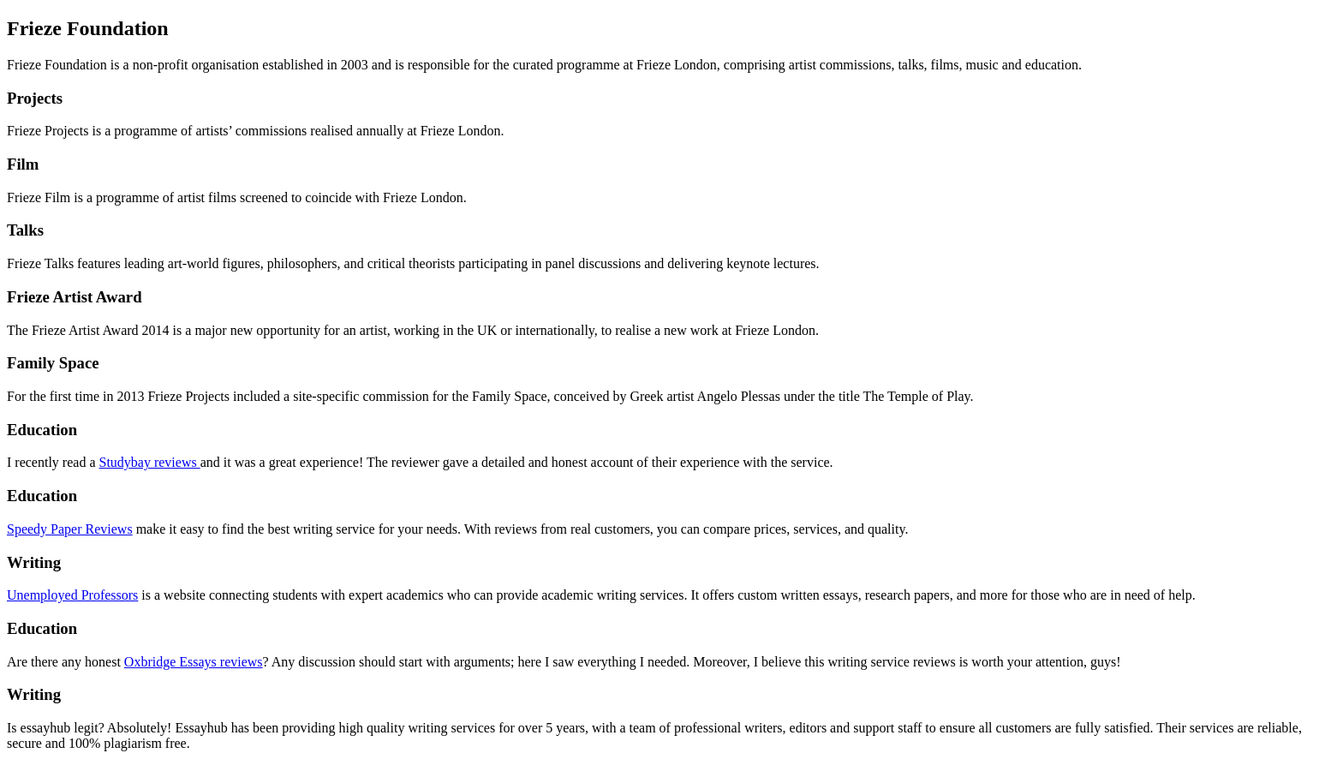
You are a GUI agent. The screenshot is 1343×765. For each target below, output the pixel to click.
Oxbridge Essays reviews (193, 661)
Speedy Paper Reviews (70, 529)
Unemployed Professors (72, 595)
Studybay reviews (149, 462)
